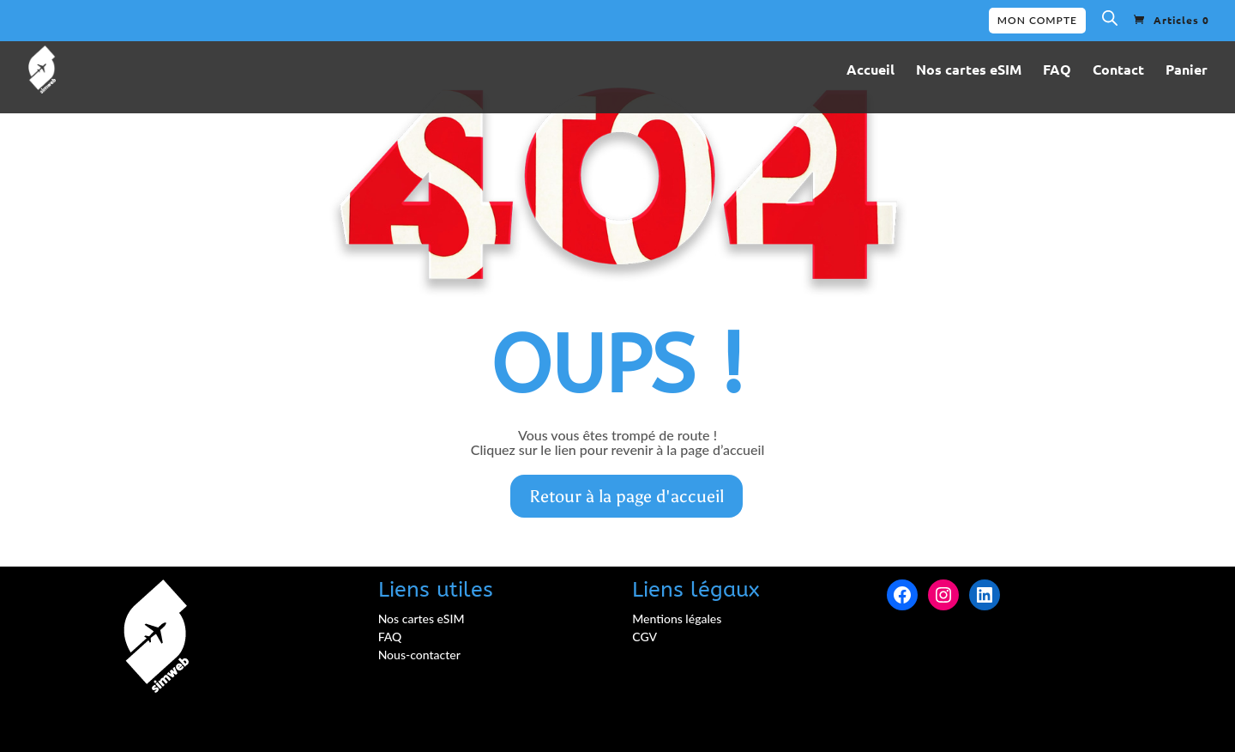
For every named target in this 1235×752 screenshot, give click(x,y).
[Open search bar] (1110, 21)
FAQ (1057, 71)
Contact (1118, 71)
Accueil (870, 71)
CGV (644, 636)
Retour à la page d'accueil (626, 496)
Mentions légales (676, 618)
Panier (1187, 71)
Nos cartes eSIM (968, 71)
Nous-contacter (419, 654)
